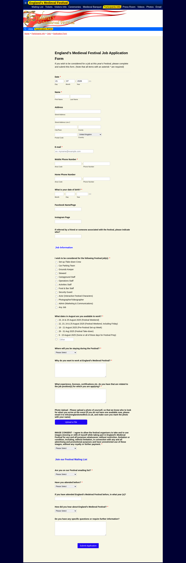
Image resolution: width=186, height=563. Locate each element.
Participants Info (112, 7)
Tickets (49, 7)
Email (158, 7)
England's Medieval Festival (48, 2)
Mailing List (37, 7)
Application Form (43, 29)
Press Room (129, 7)
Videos (141, 7)
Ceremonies (75, 7)
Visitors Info (60, 7)
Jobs (30, 29)
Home (27, 33)
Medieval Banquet (92, 7)
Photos (150, 7)
